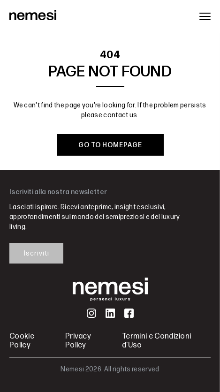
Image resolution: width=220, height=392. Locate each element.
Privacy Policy (78, 341)
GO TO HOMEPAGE (110, 145)
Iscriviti (36, 253)
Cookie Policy (21, 341)
